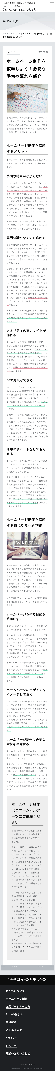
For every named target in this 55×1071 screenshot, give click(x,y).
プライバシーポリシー (27, 1065)
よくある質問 (14, 1030)
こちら (25, 951)
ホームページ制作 (17, 998)
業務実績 (11, 1022)
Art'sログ (14, 33)
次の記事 (40, 967)
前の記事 (14, 967)
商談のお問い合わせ (18, 1053)
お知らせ (11, 1045)
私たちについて (15, 990)
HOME (6, 33)
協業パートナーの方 (18, 1006)
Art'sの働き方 (14, 1014)
